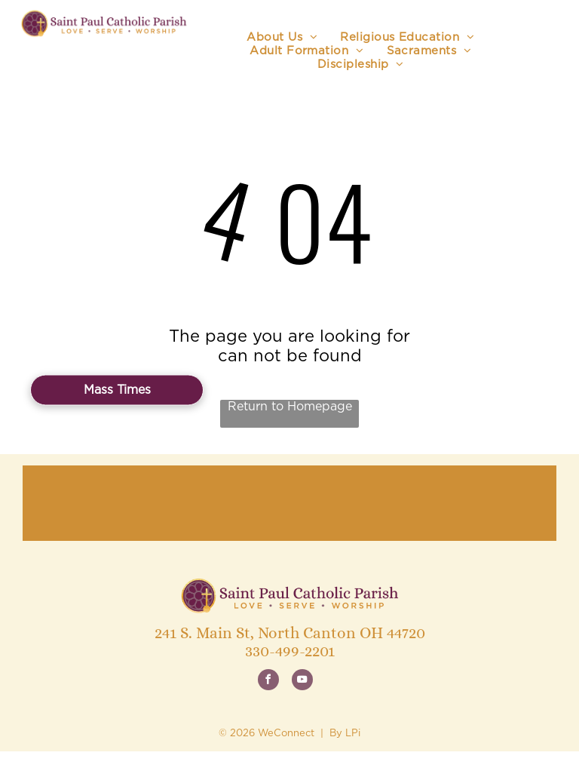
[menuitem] (282, 38)
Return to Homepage (290, 407)
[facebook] (268, 681)
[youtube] (302, 681)
